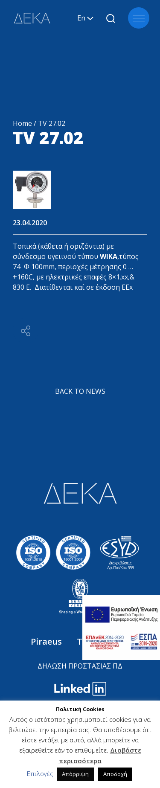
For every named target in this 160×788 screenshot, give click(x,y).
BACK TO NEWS (80, 391)
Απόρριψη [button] (75, 774)
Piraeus (47, 641)
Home (22, 123)
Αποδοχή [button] (115, 774)
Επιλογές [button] (40, 773)
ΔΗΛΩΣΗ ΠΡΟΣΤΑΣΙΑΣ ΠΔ (80, 666)
